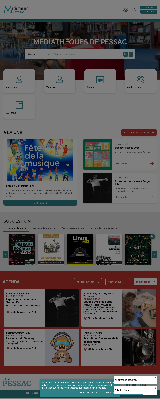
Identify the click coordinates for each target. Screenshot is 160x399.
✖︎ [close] (155, 378)
